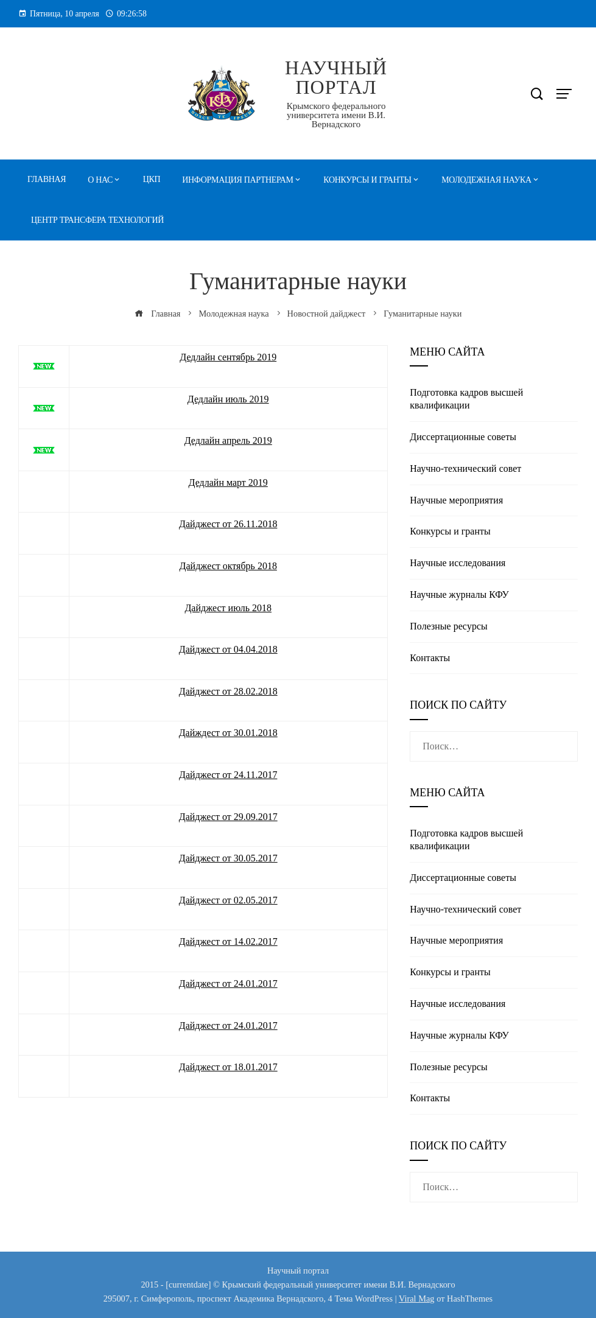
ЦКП (152, 179)
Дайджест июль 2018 (228, 608)
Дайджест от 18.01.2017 (228, 1067)
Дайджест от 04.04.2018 (228, 649)
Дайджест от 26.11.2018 (228, 524)
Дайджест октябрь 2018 (228, 566)
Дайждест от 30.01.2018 (228, 732)
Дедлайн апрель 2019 (228, 440)
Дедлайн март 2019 (228, 482)
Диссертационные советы (463, 437)
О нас (100, 179)
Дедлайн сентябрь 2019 (228, 357)
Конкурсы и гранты (367, 179)
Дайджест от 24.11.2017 (228, 774)
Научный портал (336, 77)
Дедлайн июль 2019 (228, 399)
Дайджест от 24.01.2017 (228, 983)
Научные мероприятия (456, 500)
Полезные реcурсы (448, 626)
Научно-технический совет (465, 468)
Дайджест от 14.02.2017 (228, 941)
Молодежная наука (486, 179)
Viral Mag (417, 1298)
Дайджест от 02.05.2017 (228, 900)
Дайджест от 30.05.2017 (228, 858)
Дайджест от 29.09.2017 (228, 816)
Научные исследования (457, 563)
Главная (46, 179)
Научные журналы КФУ (459, 594)
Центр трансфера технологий (97, 220)
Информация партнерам (237, 179)
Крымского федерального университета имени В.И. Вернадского (336, 115)
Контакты (430, 658)
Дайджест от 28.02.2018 (228, 691)
